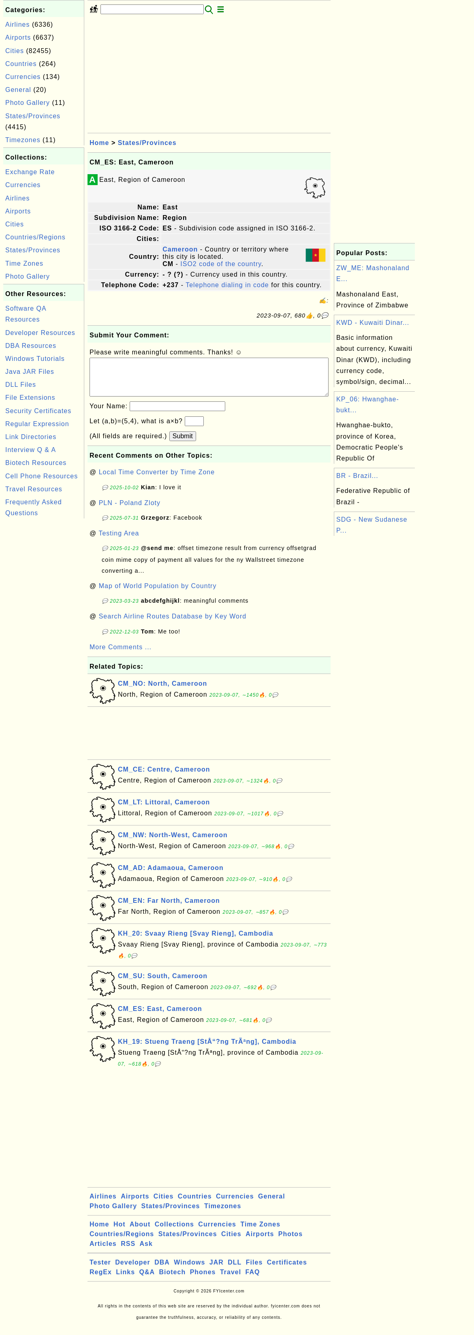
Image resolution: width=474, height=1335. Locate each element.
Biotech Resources (35, 462)
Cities (14, 50)
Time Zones (24, 263)
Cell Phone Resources (41, 476)
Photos (290, 1242)
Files (254, 1270)
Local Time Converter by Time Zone (157, 480)
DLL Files (20, 384)
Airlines (17, 24)
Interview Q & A (30, 449)
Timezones (23, 139)
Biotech (172, 1280)
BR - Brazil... (357, 475)
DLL (234, 1270)
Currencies (23, 76)
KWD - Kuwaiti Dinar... (372, 322)
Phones (203, 1280)
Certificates (287, 1270)
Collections (174, 1232)
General (18, 89)
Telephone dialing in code (227, 285)
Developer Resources (40, 332)
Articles (103, 1251)
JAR (216, 1270)
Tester (100, 1270)
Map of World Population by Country (158, 594)
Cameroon (180, 249)
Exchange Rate (30, 171)
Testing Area (118, 541)
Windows (189, 1270)
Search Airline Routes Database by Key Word (173, 624)
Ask (146, 1251)
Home (99, 142)
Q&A (147, 1280)
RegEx (101, 1280)
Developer (132, 1270)
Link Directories (30, 436)
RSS (128, 1251)
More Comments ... (121, 655)
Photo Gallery (27, 102)
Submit (183, 444)
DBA (162, 1270)
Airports (18, 37)
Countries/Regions (35, 237)
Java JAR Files (29, 371)
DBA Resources (30, 345)
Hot (119, 1232)
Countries (20, 63)
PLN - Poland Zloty (129, 511)
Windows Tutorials (35, 358)
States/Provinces (32, 116)
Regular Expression (37, 423)
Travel (230, 1280)
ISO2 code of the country (220, 263)
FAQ (253, 1280)
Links (125, 1280)
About (140, 1232)
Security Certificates (38, 410)
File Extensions (30, 397)
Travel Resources (33, 489)
